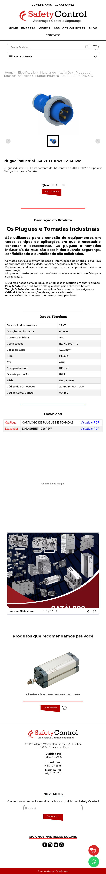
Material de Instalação (55, 72)
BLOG (93, 28)
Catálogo (10, 422)
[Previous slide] (97, 141)
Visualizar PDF (90, 422)
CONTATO (53, 35)
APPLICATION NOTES (69, 28)
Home (9, 72)
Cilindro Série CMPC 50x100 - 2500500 (53, 694)
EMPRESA (28, 28)
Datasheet (11, 428)
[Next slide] (8, 141)
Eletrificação (27, 72)
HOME (13, 28)
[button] (53, 141)
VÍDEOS (44, 28)
